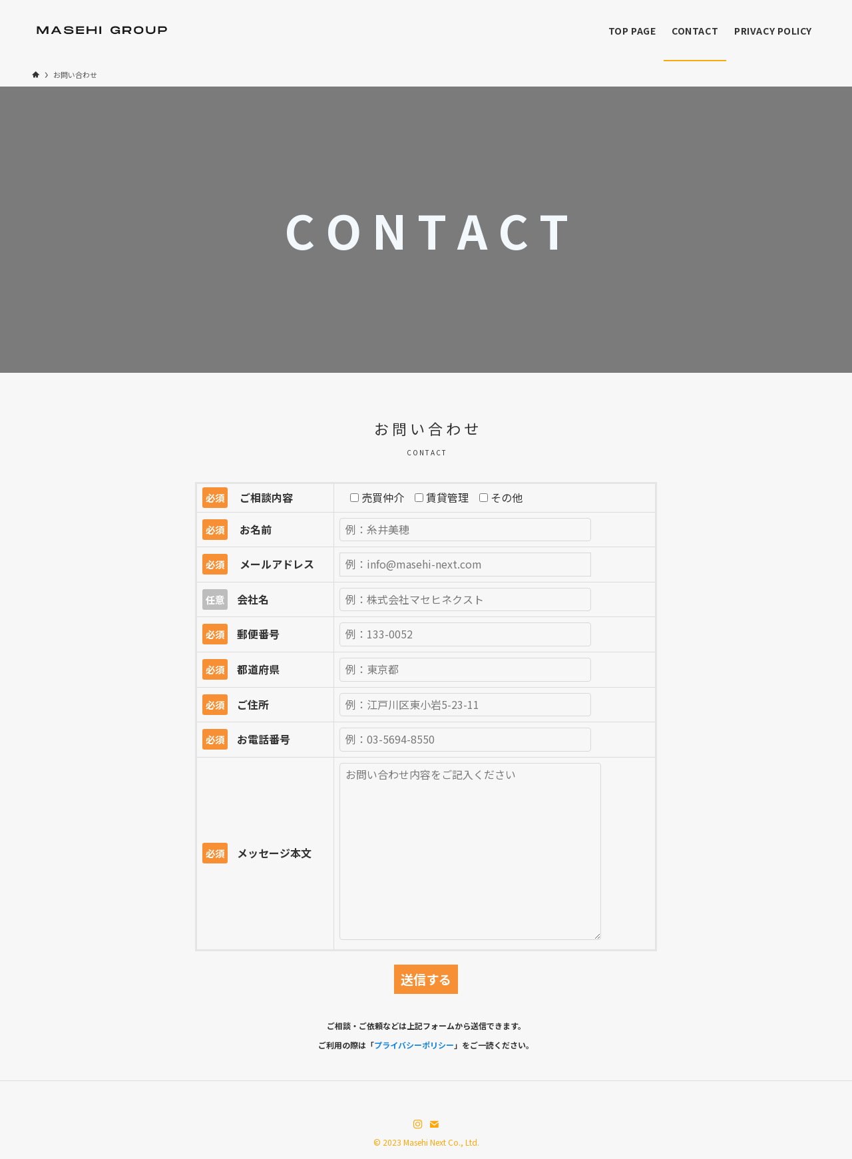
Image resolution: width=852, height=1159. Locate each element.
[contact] (434, 1124)
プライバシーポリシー (414, 1044)
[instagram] (418, 1124)
